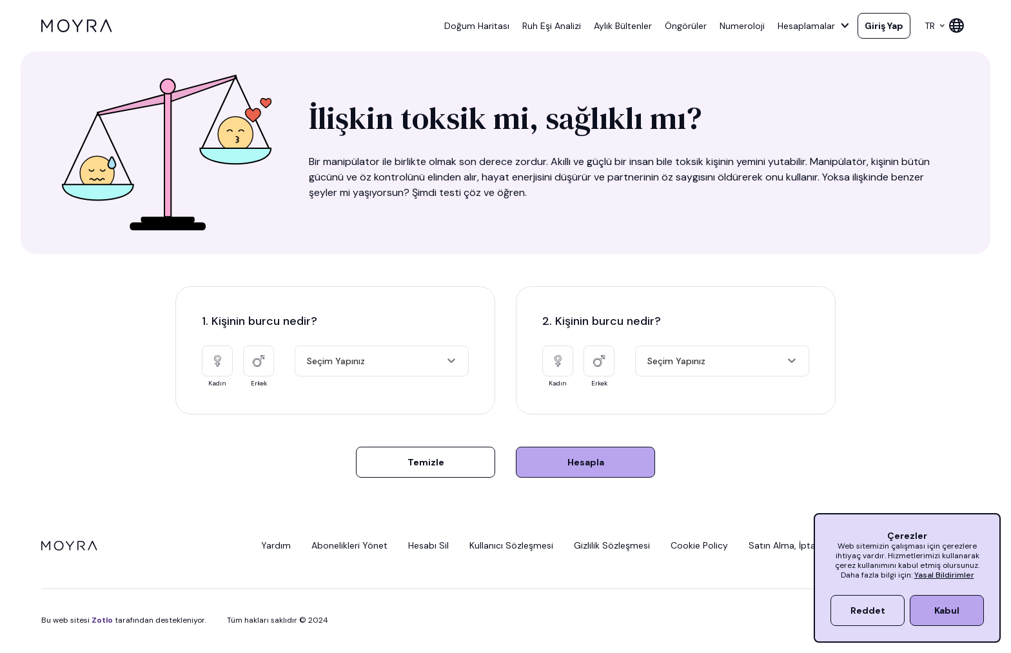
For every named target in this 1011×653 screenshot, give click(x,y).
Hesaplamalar (814, 25)
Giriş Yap (884, 26)
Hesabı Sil (428, 545)
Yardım (276, 545)
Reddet (867, 610)
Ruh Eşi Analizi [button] (551, 26)
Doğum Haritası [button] (476, 26)
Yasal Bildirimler (944, 575)
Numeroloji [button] (742, 26)
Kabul (946, 610)
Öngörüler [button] (686, 26)
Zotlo (102, 620)
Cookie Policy (699, 545)
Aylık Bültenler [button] (623, 26)
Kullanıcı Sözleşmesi (511, 545)
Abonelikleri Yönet (349, 545)
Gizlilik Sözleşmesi (612, 545)
